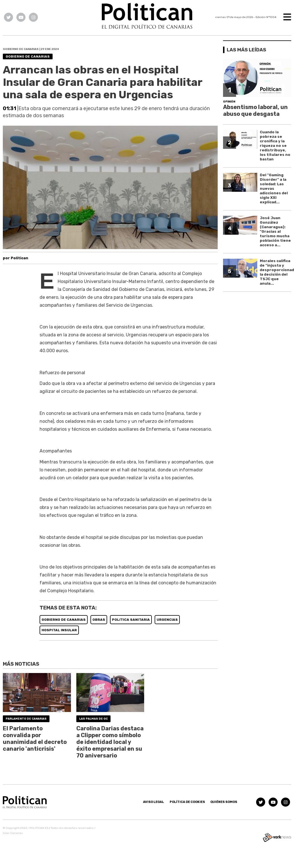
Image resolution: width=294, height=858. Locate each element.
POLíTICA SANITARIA (131, 620)
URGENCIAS (167, 620)
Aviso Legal (153, 802)
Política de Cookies (187, 802)
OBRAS (98, 620)
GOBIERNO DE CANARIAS (64, 620)
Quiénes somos (223, 802)
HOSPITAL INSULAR (59, 630)
